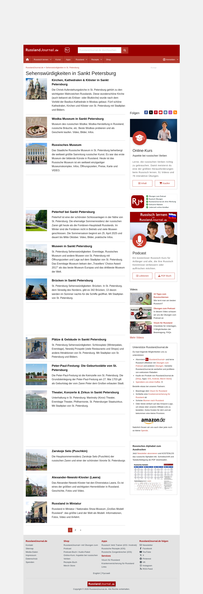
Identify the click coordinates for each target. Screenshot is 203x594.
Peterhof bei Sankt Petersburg (73, 211)
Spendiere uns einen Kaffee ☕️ (149, 382)
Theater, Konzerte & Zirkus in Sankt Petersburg (85, 392)
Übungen (159, 366)
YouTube (145, 552)
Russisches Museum (66, 145)
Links (104, 567)
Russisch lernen (41, 59)
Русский (106, 573)
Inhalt (142, 183)
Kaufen (165, 183)
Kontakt (29, 545)
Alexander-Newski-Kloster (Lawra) (76, 477)
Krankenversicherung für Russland (118, 563)
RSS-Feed (146, 569)
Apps (68, 59)
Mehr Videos (137, 337)
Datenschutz (32, 559)
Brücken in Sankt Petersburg (72, 280)
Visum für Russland (158, 391)
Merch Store (165, 379)
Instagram (145, 565)
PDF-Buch (164, 276)
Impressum (31, 555)
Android (155, 379)
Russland (80, 59)
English (96, 573)
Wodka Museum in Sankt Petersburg (78, 118)
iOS (149, 379)
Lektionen (142, 276)
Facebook (145, 548)
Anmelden (169, 59)
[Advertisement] (101, 22)
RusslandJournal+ (157, 359)
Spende (144, 430)
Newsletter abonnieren (147, 453)
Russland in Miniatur (66, 503)
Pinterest (145, 559)
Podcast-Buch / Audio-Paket (77, 552)
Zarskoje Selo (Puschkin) (69, 451)
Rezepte (95, 59)
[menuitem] (27, 59)
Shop (108, 59)
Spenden (30, 562)
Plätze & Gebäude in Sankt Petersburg (79, 339)
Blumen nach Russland (153, 400)
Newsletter (146, 545)
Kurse (58, 59)
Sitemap (30, 548)
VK (142, 562)
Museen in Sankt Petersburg (72, 246)
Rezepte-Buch (70, 562)
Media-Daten (32, 552)
